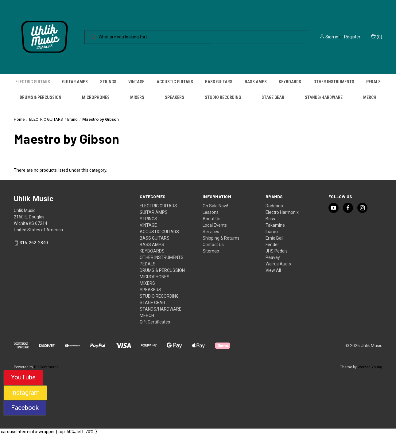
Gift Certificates (155, 321)
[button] (23, 377)
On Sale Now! (215, 205)
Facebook (25, 407)
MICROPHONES (96, 97)
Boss (270, 218)
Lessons (211, 212)
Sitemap (211, 251)
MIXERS (137, 97)
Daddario (274, 205)
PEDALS (373, 81)
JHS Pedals (277, 251)
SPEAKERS (174, 97)
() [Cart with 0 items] (376, 36)
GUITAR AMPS (75, 81)
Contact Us (213, 244)
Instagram (25, 392)
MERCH (369, 97)
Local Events (215, 225)
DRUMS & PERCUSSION (40, 97)
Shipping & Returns (221, 238)
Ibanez (272, 231)
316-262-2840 (34, 243)
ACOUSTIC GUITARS (175, 81)
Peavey (273, 257)
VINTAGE (136, 81)
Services (211, 231)
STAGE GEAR (273, 97)
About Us (211, 218)
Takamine (275, 225)
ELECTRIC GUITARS (32, 81)
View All (273, 270)
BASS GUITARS (218, 81)
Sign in (331, 36)
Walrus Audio (278, 263)
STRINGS (108, 81)
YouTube (23, 377)
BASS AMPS (256, 81)
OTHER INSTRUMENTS (333, 81)
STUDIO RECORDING (223, 97)
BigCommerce (46, 367)
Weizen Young (370, 367)
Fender (272, 244)
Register (352, 36)
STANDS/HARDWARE (324, 97)
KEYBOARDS (290, 81)
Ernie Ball (274, 238)
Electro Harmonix (282, 212)
